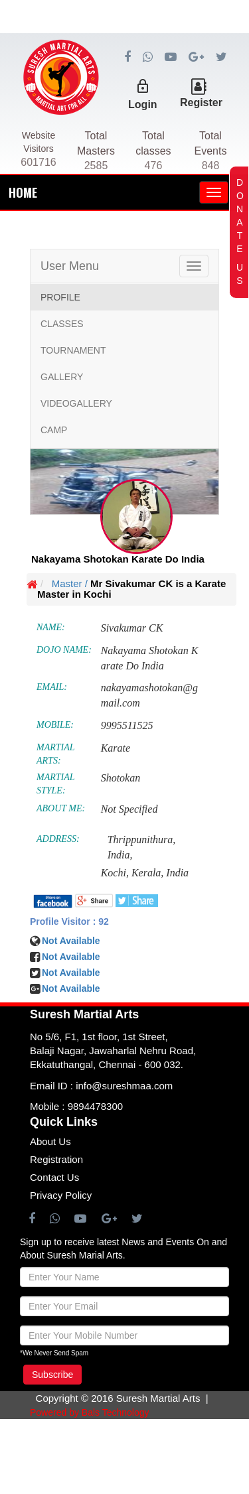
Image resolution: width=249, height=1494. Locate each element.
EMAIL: (52, 687)
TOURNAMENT (73, 350)
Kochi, (115, 872)
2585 (96, 165)
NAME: (51, 627)
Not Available (71, 972)
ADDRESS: (58, 839)
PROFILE (60, 297)
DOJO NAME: (64, 650)
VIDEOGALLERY (76, 403)
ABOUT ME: (61, 808)
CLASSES (62, 323)
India (177, 872)
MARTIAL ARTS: (55, 754)
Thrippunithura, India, (142, 847)
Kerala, (147, 872)
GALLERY (62, 377)
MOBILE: (55, 725)
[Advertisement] (124, 66)
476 (154, 165)
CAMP (54, 430)
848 (211, 165)
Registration (56, 1159)
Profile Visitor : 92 (69, 921)
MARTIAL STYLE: (55, 783)
